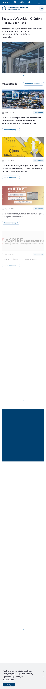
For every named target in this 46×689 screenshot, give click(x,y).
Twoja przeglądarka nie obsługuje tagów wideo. (23, 58)
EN (43, 2)
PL (39, 2)
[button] (23, 76)
